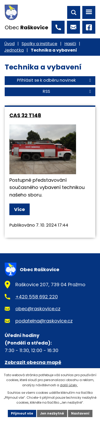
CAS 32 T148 (25, 115)
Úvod (9, 44)
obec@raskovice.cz (37, 308)
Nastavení (80, 413)
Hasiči (70, 44)
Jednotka (14, 50)
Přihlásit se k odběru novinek (55, 80)
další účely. (69, 385)
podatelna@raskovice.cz (44, 321)
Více (19, 209)
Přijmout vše (22, 413)
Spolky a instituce (39, 44)
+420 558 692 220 (36, 296)
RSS (68, 91)
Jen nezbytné (52, 413)
